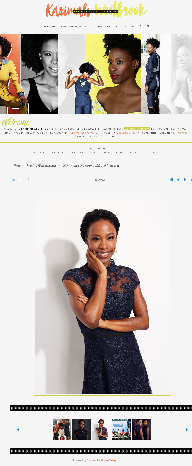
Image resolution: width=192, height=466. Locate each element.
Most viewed (101, 152)
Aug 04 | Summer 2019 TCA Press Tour (96, 166)
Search (154, 152)
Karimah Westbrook (77, 26)
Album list (39, 152)
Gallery (104, 26)
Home (50, 26)
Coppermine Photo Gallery (101, 460)
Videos (121, 26)
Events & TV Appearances (41, 166)
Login (101, 148)
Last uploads (58, 152)
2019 (65, 166)
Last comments (80, 152)
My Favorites (137, 152)
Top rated (119, 152)
